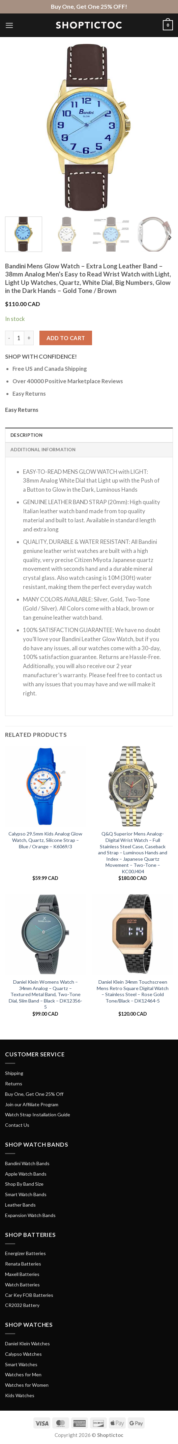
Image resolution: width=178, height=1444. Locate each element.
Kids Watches (19, 1395)
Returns (13, 1083)
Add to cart (66, 338)
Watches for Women (27, 1385)
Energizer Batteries (25, 1253)
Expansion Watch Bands (30, 1215)
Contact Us (17, 1125)
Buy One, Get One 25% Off (34, 1094)
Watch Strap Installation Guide (37, 1114)
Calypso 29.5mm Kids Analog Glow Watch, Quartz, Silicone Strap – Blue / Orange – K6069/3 (45, 840)
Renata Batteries (23, 1264)
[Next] (169, 237)
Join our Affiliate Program (31, 1104)
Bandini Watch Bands (27, 1163)
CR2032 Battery (22, 1305)
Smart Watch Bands (26, 1194)
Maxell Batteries (22, 1274)
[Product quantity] (19, 338)
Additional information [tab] (43, 449)
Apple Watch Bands (26, 1174)
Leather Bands (20, 1205)
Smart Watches (21, 1364)
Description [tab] (26, 435)
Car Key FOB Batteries (29, 1295)
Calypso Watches (23, 1354)
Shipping (14, 1073)
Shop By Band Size (24, 1184)
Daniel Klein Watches (27, 1343)
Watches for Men (23, 1374)
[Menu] (9, 25)
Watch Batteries (22, 1284)
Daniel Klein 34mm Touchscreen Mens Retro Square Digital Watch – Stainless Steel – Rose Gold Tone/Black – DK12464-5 (133, 991)
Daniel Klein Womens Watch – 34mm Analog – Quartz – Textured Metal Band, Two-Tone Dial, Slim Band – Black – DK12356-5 (45, 994)
